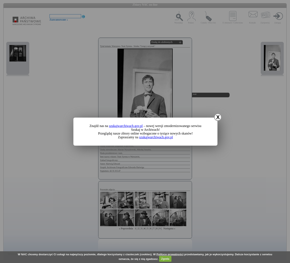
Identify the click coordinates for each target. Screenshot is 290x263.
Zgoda (165, 258)
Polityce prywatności (169, 254)
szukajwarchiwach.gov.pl (126, 126)
